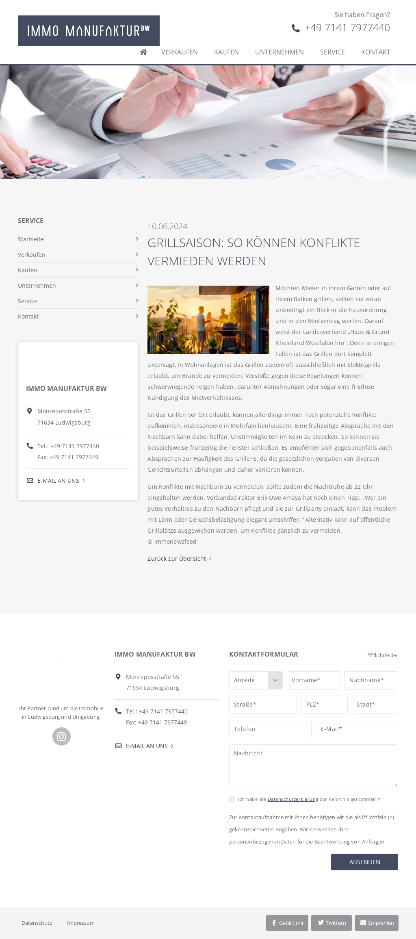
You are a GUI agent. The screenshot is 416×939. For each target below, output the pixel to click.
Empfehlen (377, 922)
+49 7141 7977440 (341, 27)
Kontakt (375, 52)
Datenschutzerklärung (293, 799)
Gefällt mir (287, 922)
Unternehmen (279, 52)
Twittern (331, 922)
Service (332, 52)
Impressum (81, 922)
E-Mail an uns (52, 480)
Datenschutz (37, 922)
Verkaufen (179, 52)
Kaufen (226, 52)
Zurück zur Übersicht (176, 558)
